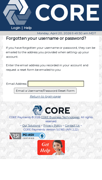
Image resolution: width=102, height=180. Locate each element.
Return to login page (45, 96)
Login (15, 28)
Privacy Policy (52, 125)
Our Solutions (31, 125)
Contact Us (72, 125)
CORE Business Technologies (60, 117)
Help (28, 28)
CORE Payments (20, 117)
